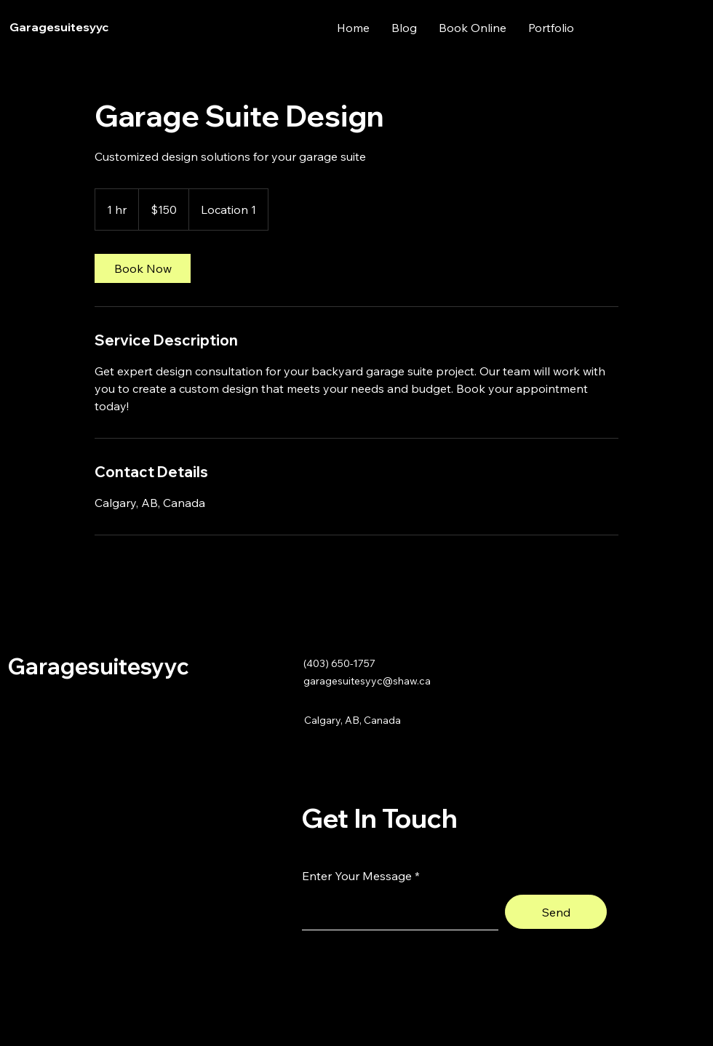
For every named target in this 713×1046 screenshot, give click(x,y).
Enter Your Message (357, 876)
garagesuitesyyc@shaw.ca (367, 680)
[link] (143, 268)
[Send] (556, 912)
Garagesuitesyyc (58, 27)
